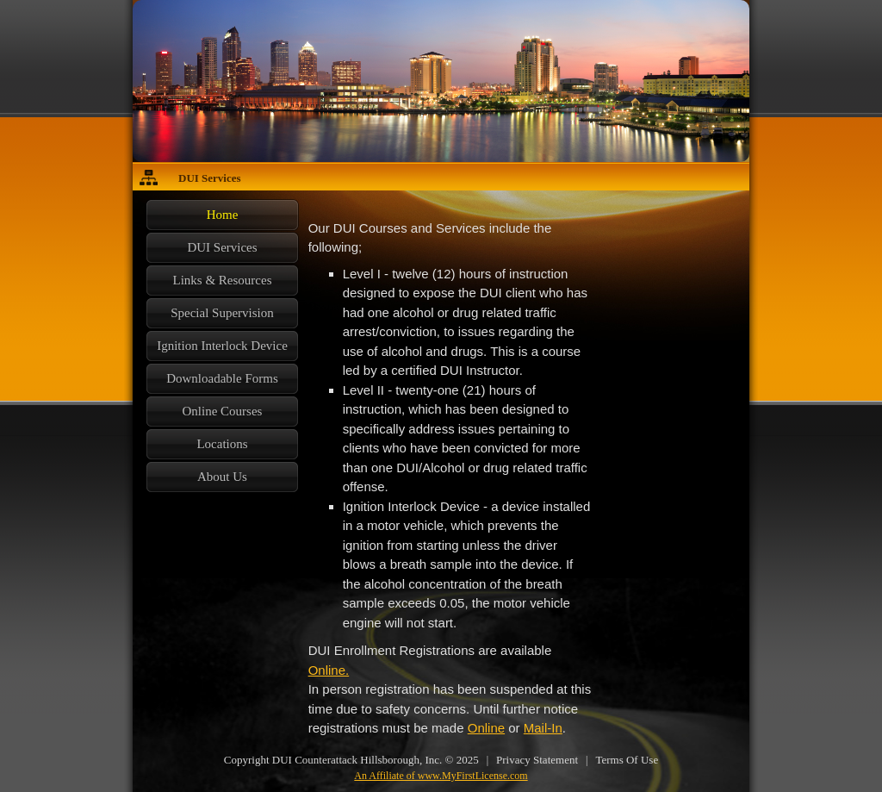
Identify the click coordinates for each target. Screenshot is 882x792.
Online (486, 727)
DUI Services (209, 177)
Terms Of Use (626, 759)
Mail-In (543, 727)
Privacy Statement (537, 759)
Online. (329, 670)
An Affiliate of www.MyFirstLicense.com (440, 776)
